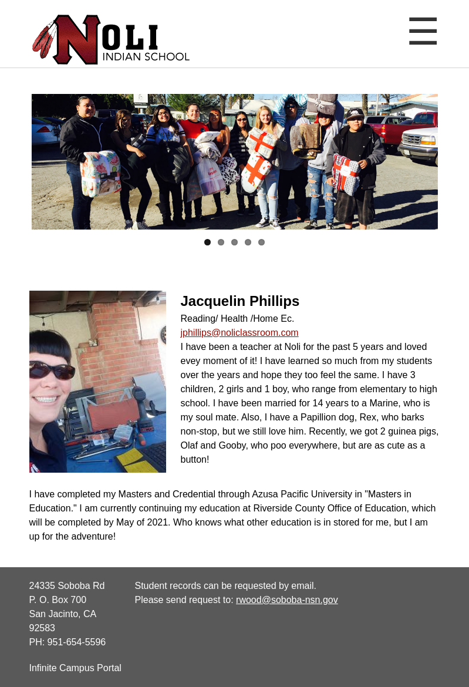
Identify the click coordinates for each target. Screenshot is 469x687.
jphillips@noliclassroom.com (240, 333)
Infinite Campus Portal (75, 668)
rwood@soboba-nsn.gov (287, 600)
